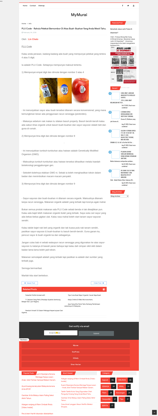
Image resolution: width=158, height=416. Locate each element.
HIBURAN (123, 360)
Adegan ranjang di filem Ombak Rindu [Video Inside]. (78, 360)
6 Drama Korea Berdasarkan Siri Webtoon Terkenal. (127, 114)
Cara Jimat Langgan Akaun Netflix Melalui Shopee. (128, 95)
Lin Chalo (33, 39)
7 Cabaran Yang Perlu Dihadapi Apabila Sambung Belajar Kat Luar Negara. (41, 301)
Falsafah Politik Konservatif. (35, 296)
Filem (104, 373)
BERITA (105, 385)
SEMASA (106, 366)
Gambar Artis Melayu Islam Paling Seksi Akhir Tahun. (79, 388)
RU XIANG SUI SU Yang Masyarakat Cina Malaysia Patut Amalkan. (128, 173)
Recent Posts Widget (124, 87)
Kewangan (121, 373)
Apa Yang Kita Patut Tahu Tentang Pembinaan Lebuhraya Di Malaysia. (82, 306)
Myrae (35, 346)
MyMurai (79, 409)
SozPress (64, 346)
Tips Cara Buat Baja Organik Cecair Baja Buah (84, 296)
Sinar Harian (121, 346)
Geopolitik (107, 379)
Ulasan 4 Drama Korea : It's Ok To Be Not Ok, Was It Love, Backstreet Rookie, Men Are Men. (128, 135)
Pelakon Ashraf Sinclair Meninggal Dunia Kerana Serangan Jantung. (128, 155)
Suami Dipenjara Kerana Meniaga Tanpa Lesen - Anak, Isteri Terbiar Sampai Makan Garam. (76, 369)
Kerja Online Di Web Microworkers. (80, 300)
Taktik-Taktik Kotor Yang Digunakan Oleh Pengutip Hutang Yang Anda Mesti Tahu (79, 379)
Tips (123, 379)
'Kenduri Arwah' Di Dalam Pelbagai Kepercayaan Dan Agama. (42, 312)
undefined (124, 108)
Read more (132, 105)
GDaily (92, 346)
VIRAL (122, 366)
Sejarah (105, 360)
